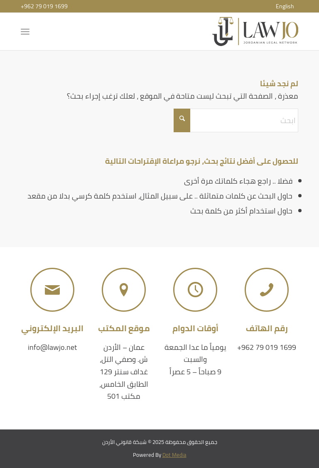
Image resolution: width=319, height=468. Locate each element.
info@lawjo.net (52, 347)
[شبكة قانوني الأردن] (255, 31)
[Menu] (27, 31)
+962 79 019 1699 (44, 6)
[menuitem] (285, 6)
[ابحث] (236, 120)
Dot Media (174, 455)
